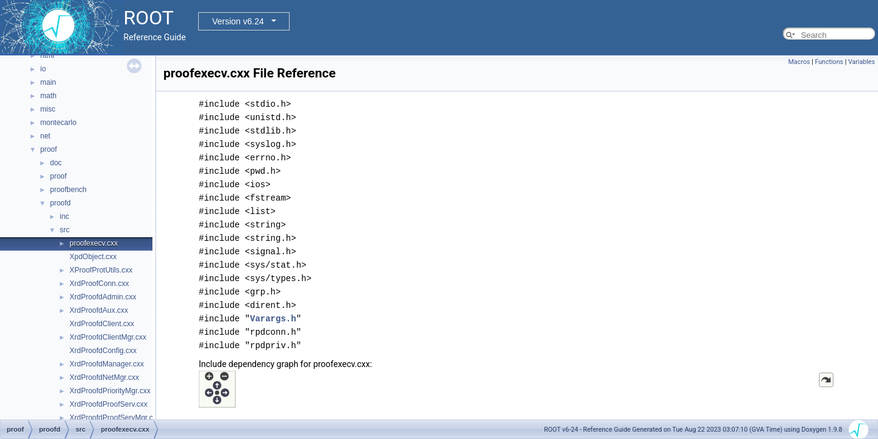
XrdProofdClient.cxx (102, 323)
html (47, 55)
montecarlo (58, 122)
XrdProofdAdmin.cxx (103, 297)
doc (56, 163)
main (48, 82)
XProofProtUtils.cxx (101, 270)
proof (48, 149)
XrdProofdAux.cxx (99, 310)
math (48, 95)
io (43, 69)
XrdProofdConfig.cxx (103, 350)
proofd (60, 203)
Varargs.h (273, 318)
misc (47, 109)
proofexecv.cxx (94, 243)
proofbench (68, 189)
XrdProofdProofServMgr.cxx (115, 417)
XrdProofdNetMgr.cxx (104, 377)
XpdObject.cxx (93, 256)
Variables (861, 62)
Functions (829, 62)
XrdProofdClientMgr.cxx (108, 337)
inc (64, 216)
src (65, 230)
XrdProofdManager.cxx (107, 364)
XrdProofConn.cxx (99, 283)
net (45, 136)
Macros (799, 62)
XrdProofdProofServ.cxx (109, 404)
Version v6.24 (238, 21)
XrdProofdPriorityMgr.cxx (110, 391)
